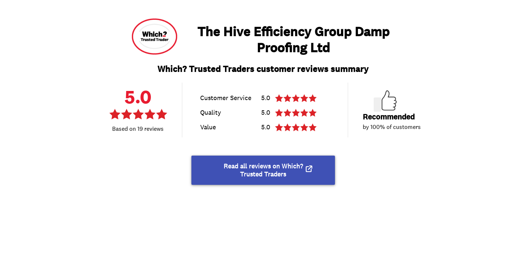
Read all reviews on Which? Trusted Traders (263, 170)
